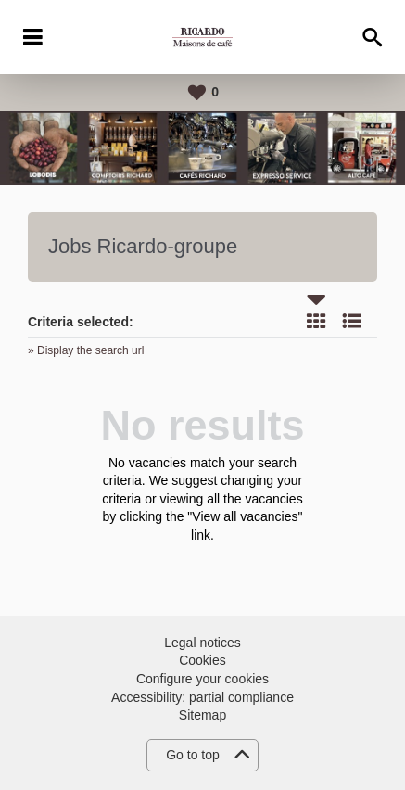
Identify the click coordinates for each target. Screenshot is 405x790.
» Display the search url (86, 350)
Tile (316, 321)
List (352, 321)
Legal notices (202, 642)
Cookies (202, 660)
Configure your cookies (202, 678)
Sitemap (202, 714)
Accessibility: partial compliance (202, 697)
